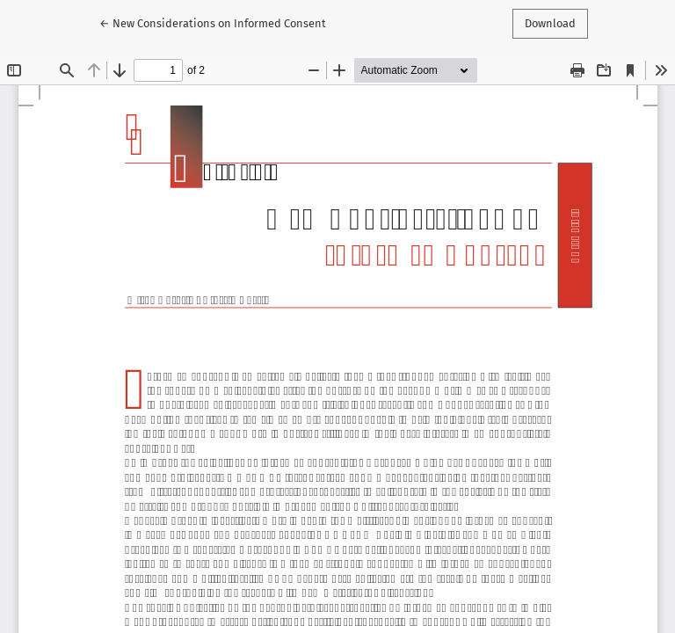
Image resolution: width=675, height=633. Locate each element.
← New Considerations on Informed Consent (212, 22)
